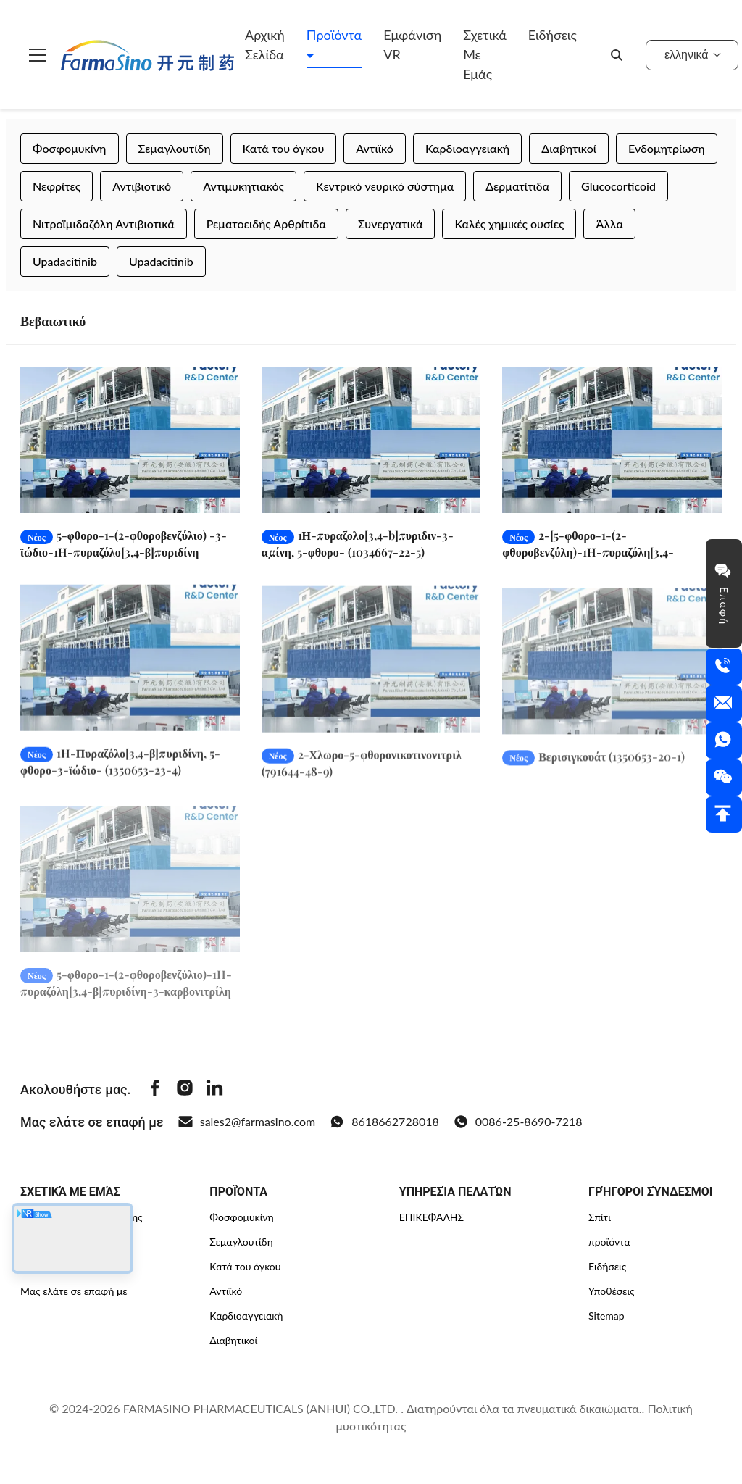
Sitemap (606, 1315)
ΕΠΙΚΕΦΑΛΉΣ (431, 1217)
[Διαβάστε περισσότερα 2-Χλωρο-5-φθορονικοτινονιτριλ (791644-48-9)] (371, 673)
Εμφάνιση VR (412, 44)
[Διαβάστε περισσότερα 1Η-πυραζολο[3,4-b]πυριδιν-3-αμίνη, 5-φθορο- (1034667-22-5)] (371, 440)
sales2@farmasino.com (246, 1121)
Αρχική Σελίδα (265, 44)
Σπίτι (599, 1217)
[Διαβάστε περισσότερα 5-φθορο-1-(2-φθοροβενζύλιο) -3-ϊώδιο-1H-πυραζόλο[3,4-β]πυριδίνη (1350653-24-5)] (130, 440)
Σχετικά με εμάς (485, 54)
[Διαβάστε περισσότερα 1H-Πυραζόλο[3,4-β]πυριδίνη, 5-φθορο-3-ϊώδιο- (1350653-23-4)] (130, 669)
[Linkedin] (214, 1089)
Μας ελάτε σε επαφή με (74, 1291)
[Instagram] (184, 1089)
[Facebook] (155, 1089)
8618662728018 (384, 1121)
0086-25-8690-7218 (518, 1121)
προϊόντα (609, 1241)
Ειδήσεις (552, 35)
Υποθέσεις (611, 1291)
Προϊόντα (334, 35)
